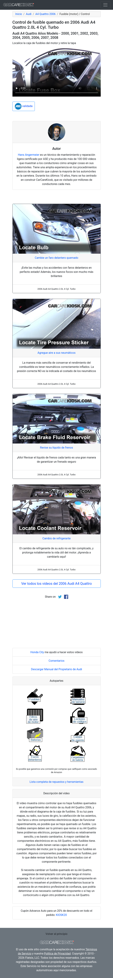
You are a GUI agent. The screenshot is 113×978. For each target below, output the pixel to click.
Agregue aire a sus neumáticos (57, 352)
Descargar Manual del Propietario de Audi (56, 669)
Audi (28, 14)
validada (24, 106)
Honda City (37, 652)
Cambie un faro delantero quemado (56, 257)
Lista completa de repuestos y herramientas (56, 781)
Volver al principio (56, 934)
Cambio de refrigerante (56, 538)
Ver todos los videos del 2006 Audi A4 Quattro (56, 583)
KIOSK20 (61, 915)
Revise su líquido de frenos (56, 447)
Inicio (18, 14)
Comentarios (57, 660)
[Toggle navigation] (105, 4)
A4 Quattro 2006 (45, 14)
